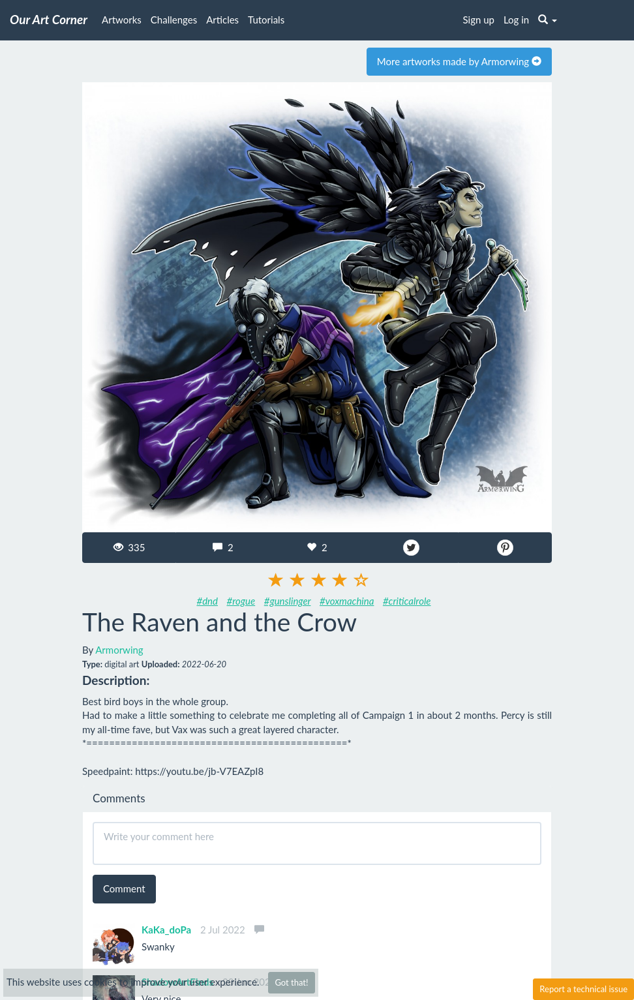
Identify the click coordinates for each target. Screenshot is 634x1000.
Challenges (174, 19)
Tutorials (266, 19)
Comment (124, 888)
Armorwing (119, 650)
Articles (222, 19)
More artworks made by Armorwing (459, 61)
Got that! (291, 982)
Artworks (122, 19)
